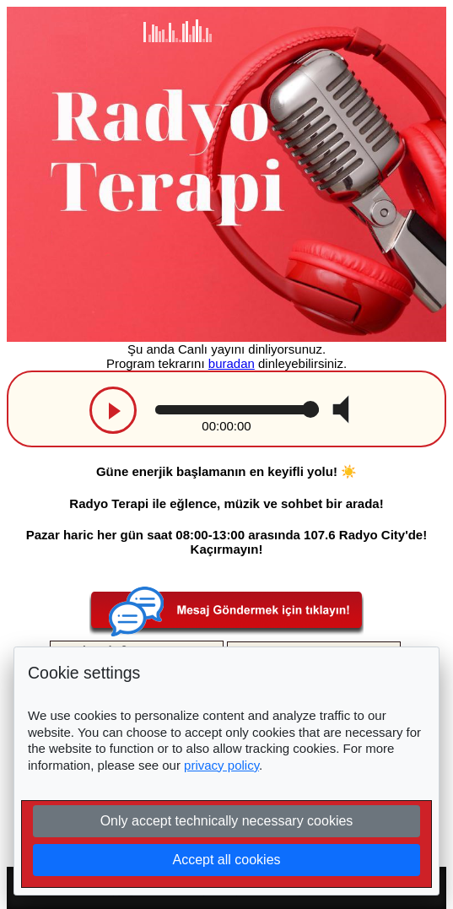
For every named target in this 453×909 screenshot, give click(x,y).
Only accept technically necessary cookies (226, 821)
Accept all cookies (226, 859)
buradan (231, 363)
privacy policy (221, 765)
